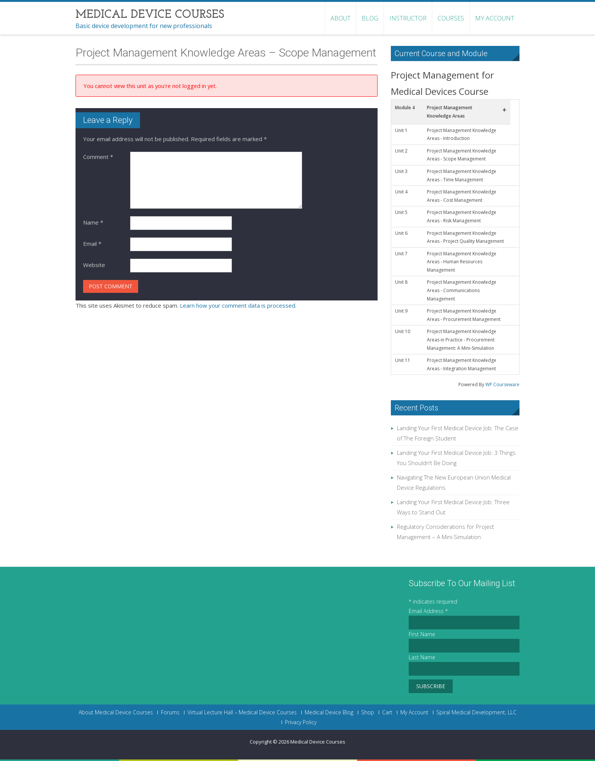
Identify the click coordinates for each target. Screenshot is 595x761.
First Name (422, 634)
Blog (370, 18)
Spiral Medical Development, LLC (476, 712)
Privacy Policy (300, 722)
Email (92, 243)
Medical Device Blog (329, 712)
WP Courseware (502, 384)
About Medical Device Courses (116, 712)
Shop (367, 712)
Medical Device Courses (317, 741)
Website (94, 265)
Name (93, 222)
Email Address (428, 611)
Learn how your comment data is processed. (238, 305)
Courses (451, 18)
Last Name (422, 657)
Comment (98, 156)
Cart (387, 712)
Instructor (408, 18)
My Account (494, 18)
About (341, 18)
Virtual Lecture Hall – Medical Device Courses (242, 712)
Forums (170, 712)
